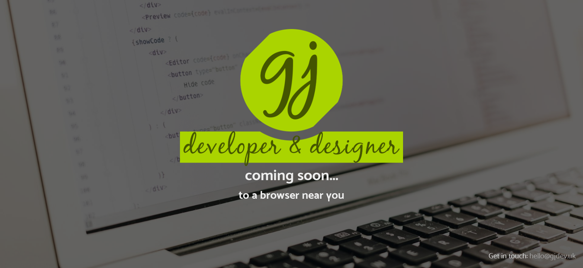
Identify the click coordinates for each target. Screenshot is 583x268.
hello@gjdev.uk (552, 255)
